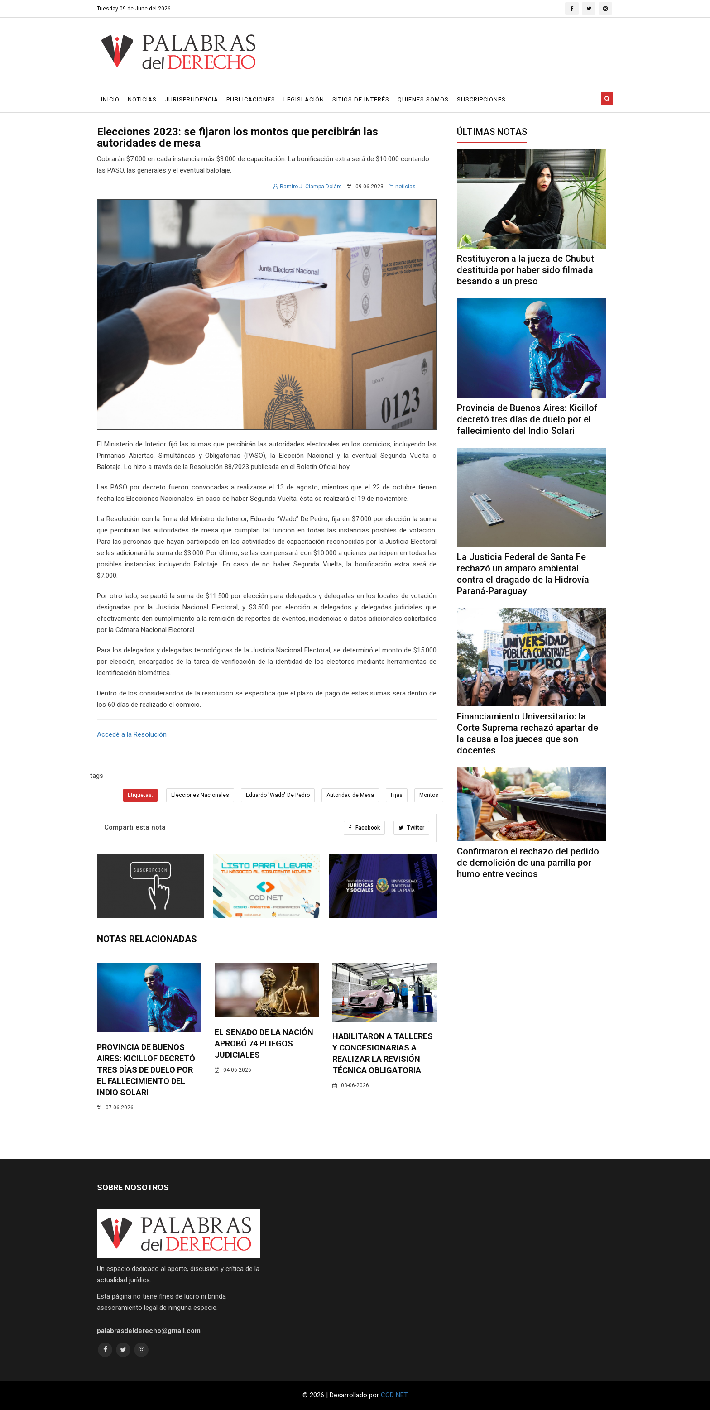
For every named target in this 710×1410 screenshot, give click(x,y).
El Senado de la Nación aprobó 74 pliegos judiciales (264, 1043)
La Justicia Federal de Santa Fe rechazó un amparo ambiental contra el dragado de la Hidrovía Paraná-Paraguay (523, 574)
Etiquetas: (140, 795)
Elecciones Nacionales (200, 795)
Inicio (110, 99)
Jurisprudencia (191, 99)
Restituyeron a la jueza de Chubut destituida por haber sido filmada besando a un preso (525, 270)
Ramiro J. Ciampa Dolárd (307, 186)
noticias (402, 186)
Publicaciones (250, 99)
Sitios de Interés (360, 99)
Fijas (397, 795)
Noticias (142, 99)
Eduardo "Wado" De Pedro (278, 795)
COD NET (394, 1395)
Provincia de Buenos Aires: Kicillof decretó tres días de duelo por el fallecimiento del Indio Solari (146, 1069)
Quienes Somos (423, 99)
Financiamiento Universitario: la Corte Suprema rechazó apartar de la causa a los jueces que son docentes (527, 733)
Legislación (303, 99)
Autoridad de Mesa (350, 795)
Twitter (411, 828)
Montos (428, 795)
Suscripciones (481, 99)
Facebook (364, 828)
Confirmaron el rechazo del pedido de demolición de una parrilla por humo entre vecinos (528, 862)
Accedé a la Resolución (132, 734)
